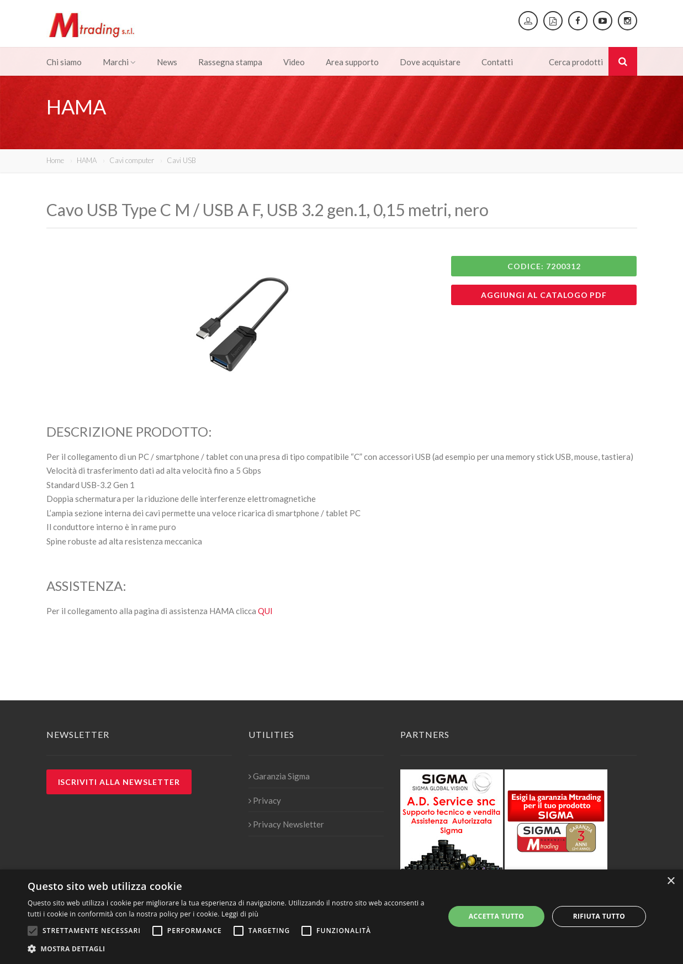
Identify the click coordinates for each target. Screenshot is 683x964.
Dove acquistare (430, 62)
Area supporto (352, 62)
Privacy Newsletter (286, 824)
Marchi (119, 62)
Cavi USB (181, 160)
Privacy (264, 800)
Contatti (497, 62)
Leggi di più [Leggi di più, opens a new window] (239, 914)
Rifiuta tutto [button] (599, 916)
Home (55, 160)
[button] (230, 949)
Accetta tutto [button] (496, 916)
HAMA (87, 160)
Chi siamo (64, 62)
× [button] (670, 881)
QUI (265, 611)
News (167, 62)
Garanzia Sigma (279, 776)
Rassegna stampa (230, 62)
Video (294, 62)
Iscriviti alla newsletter (119, 782)
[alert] (341, 916)
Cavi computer (131, 160)
